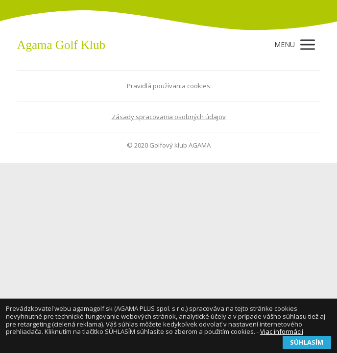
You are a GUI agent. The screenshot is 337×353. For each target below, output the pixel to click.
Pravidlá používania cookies (168, 85)
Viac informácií (281, 331)
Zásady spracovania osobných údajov (169, 116)
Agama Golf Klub (61, 45)
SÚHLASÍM (306, 342)
